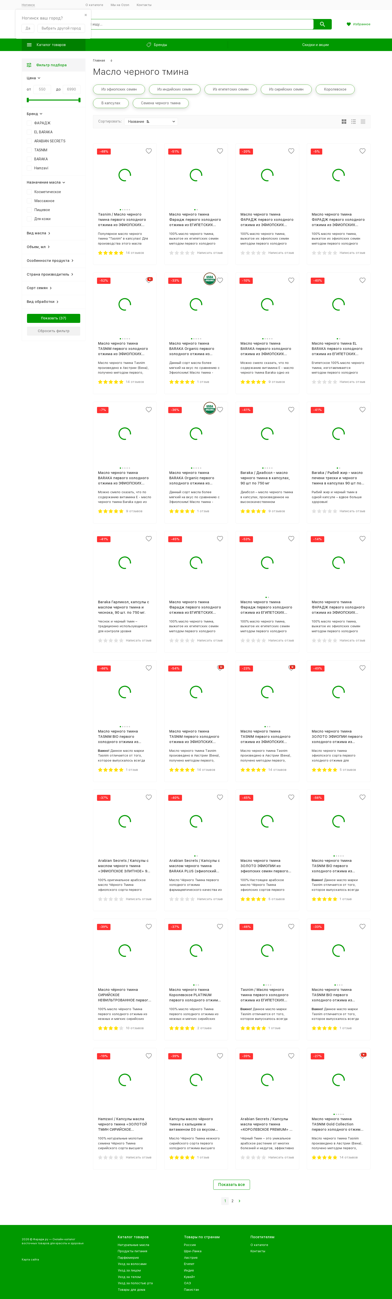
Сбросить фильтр (54, 331)
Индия (189, 1270)
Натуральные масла (133, 1245)
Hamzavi (41, 168)
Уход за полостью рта (135, 1283)
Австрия (191, 1257)
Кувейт (189, 1277)
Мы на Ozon (120, 5)
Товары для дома (131, 1289)
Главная (99, 60)
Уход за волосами (132, 1264)
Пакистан (191, 1289)
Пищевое (42, 210)
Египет (189, 1264)
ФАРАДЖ (42, 123)
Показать (49, 318)
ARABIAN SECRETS (50, 141)
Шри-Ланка (193, 1251)
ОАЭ (187, 1283)
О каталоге (94, 5)
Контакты (144, 5)
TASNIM (40, 150)
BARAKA (41, 159)
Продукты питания (132, 1251)
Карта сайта (30, 1259)
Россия (190, 1245)
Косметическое (47, 192)
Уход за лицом (129, 1270)
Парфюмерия (128, 1257)
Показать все (231, 1184)
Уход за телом (129, 1277)
